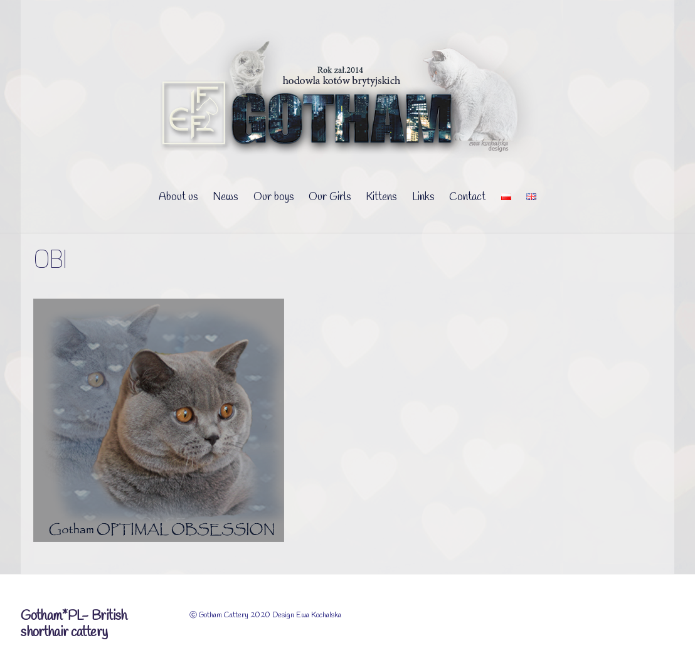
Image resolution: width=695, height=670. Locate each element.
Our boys (273, 197)
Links (423, 197)
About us (178, 197)
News (225, 197)
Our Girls (330, 197)
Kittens (381, 197)
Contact (467, 197)
